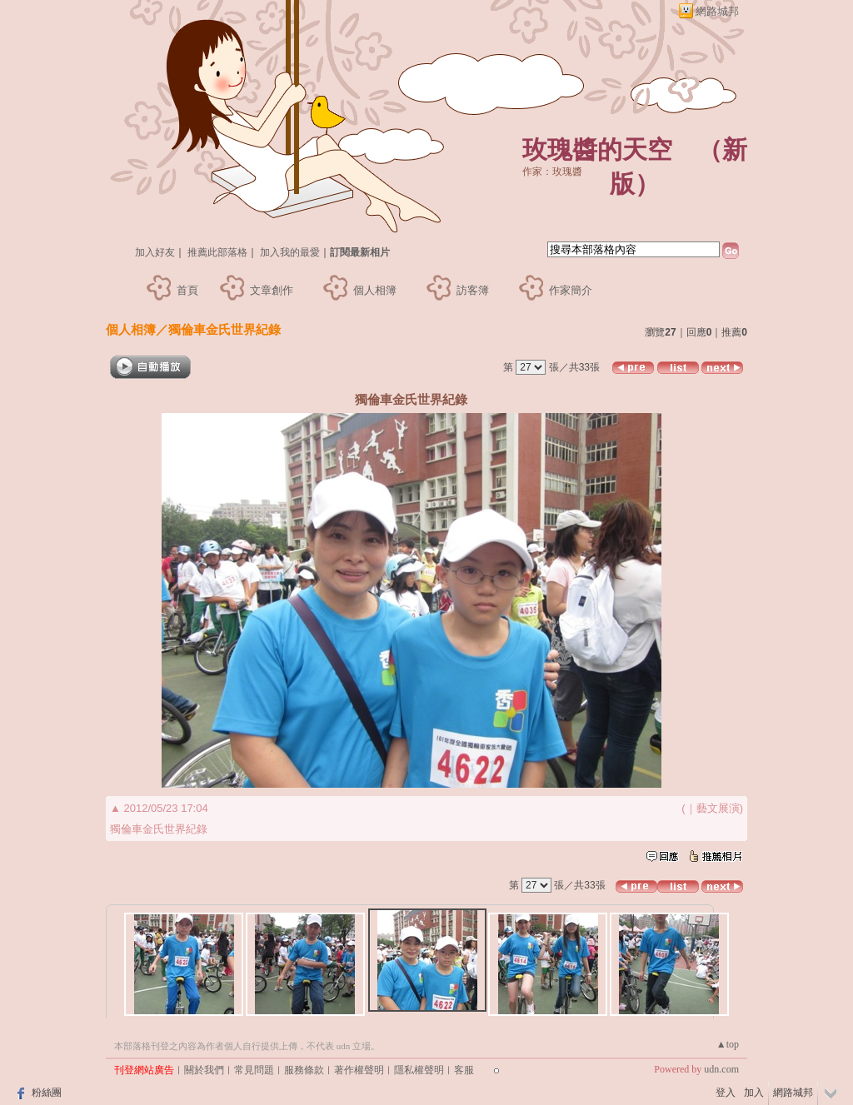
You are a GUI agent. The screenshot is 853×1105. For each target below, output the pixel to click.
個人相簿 (375, 290)
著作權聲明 (359, 1070)
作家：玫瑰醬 (552, 171)
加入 (754, 1092)
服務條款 (304, 1070)
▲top (727, 1044)
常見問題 (254, 1070)
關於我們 (204, 1070)
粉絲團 (47, 1092)
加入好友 (155, 252)
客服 (464, 1070)
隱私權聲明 (419, 1070)
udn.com (721, 1069)
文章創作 (271, 290)
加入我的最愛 (290, 252)
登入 (726, 1092)
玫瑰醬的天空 (597, 149)
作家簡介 (570, 290)
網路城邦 (717, 11)
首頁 (187, 290)
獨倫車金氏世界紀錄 (224, 329)
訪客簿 (472, 290)
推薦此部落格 (217, 252)
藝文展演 (718, 808)
